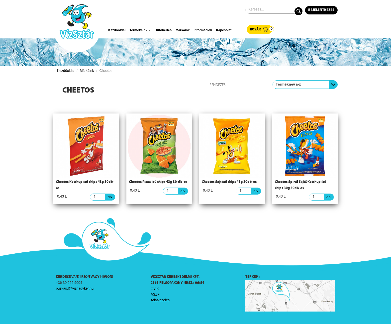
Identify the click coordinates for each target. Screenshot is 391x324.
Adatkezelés (160, 300)
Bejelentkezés (321, 10)
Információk (203, 30)
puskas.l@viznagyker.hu (75, 288)
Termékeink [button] (140, 30)
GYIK (155, 289)
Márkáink (183, 30)
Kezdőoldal (116, 30)
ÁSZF (155, 294)
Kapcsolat (223, 30)
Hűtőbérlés (163, 30)
